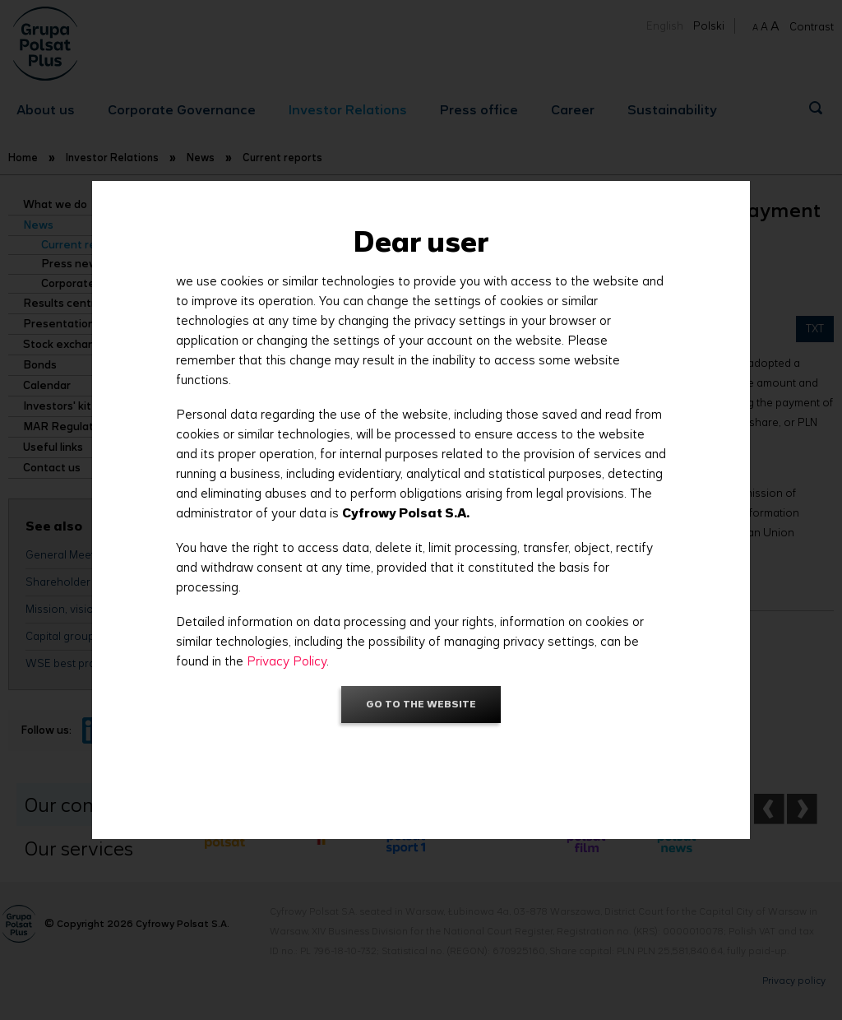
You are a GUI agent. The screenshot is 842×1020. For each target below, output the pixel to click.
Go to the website (421, 704)
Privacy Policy (286, 661)
